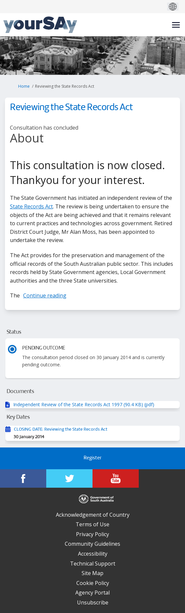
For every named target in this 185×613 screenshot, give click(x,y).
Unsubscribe (92, 602)
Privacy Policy (92, 534)
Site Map (92, 573)
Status (14, 332)
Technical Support (92, 563)
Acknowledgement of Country (93, 514)
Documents (20, 391)
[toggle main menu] (176, 25)
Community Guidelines (92, 543)
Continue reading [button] (44, 295)
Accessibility (92, 553)
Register (92, 458)
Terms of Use (92, 524)
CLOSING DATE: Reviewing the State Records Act (60, 429)
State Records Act (31, 206)
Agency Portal (92, 592)
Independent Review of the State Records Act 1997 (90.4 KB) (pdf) (83, 404)
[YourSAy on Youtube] (115, 478)
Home (24, 86)
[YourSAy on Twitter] (69, 478)
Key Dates (18, 417)
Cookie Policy (92, 583)
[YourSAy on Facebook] (23, 478)
